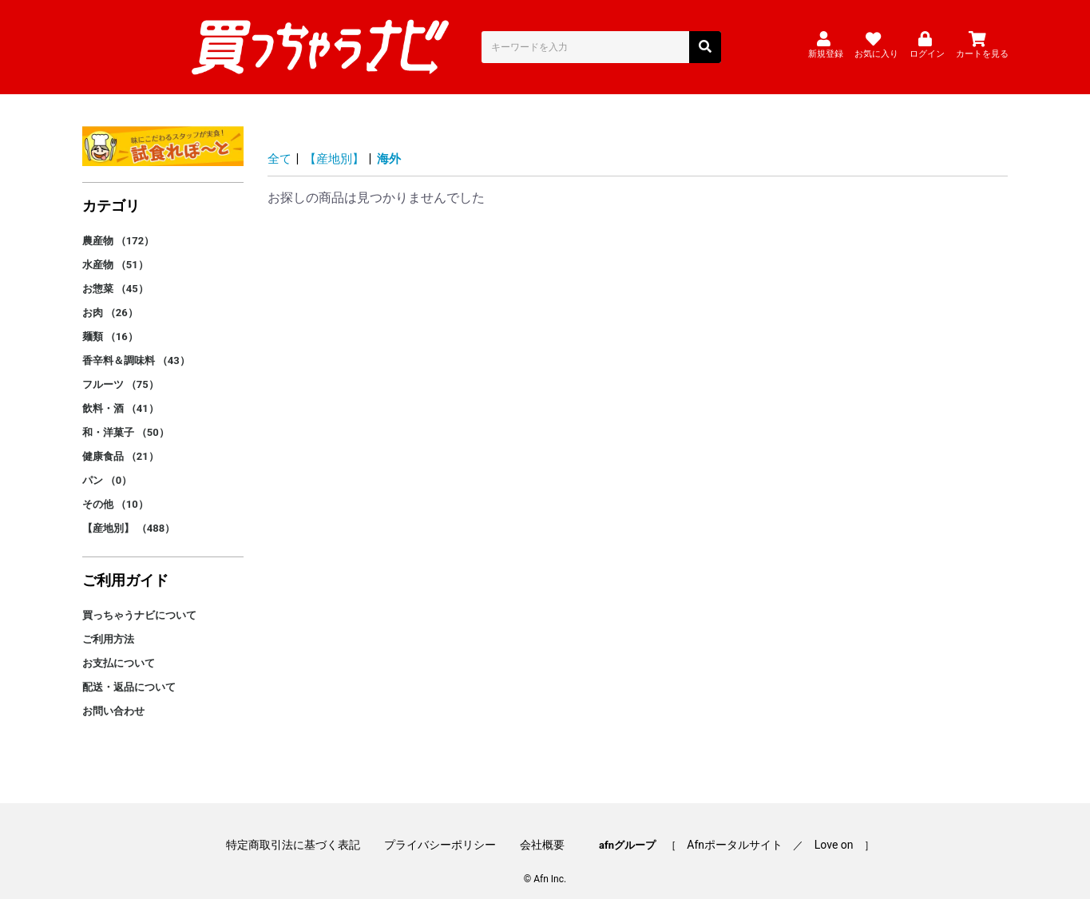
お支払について (118, 649)
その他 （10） (115, 491)
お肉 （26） (110, 299)
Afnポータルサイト (730, 828)
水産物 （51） (115, 251)
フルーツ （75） (120, 371)
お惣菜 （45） (115, 275)
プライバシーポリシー (445, 828)
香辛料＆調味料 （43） (136, 347)
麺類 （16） (110, 323)
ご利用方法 (108, 626)
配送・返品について (129, 673)
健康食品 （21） (120, 443)
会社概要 (542, 828)
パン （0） (107, 467)
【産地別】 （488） (129, 515)
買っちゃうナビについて (139, 602)
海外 (395, 144)
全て (280, 144)
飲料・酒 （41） (120, 395)
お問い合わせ (113, 697)
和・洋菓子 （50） (125, 419)
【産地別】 (338, 144)
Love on (822, 828)
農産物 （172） (118, 227)
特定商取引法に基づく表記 (304, 828)
